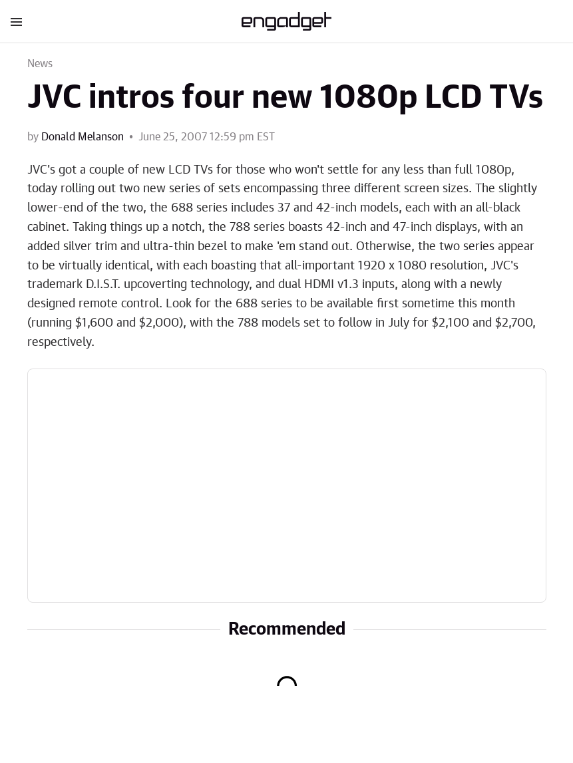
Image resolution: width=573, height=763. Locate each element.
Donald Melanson (82, 137)
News (40, 64)
